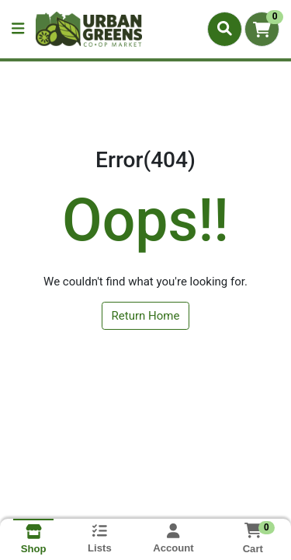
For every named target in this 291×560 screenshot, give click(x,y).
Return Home (146, 316)
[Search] (224, 29)
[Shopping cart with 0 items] (261, 29)
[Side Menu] (18, 29)
